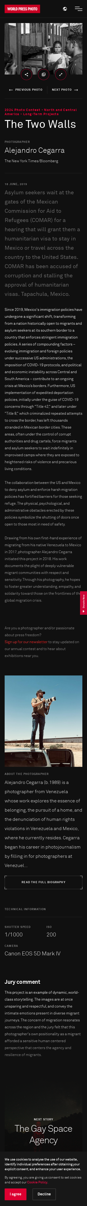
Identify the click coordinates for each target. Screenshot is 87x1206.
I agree (15, 1194)
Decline (44, 1194)
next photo (66, 90)
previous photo (24, 90)
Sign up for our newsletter (26, 642)
